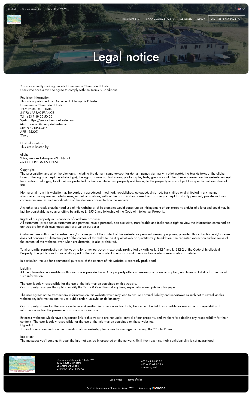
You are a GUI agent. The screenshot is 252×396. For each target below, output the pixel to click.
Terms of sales (135, 379)
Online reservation (226, 19)
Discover (131, 19)
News (201, 19)
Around (186, 19)
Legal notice (116, 379)
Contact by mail (147, 367)
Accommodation (160, 19)
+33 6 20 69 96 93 (150, 364)
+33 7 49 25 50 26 (149, 361)
